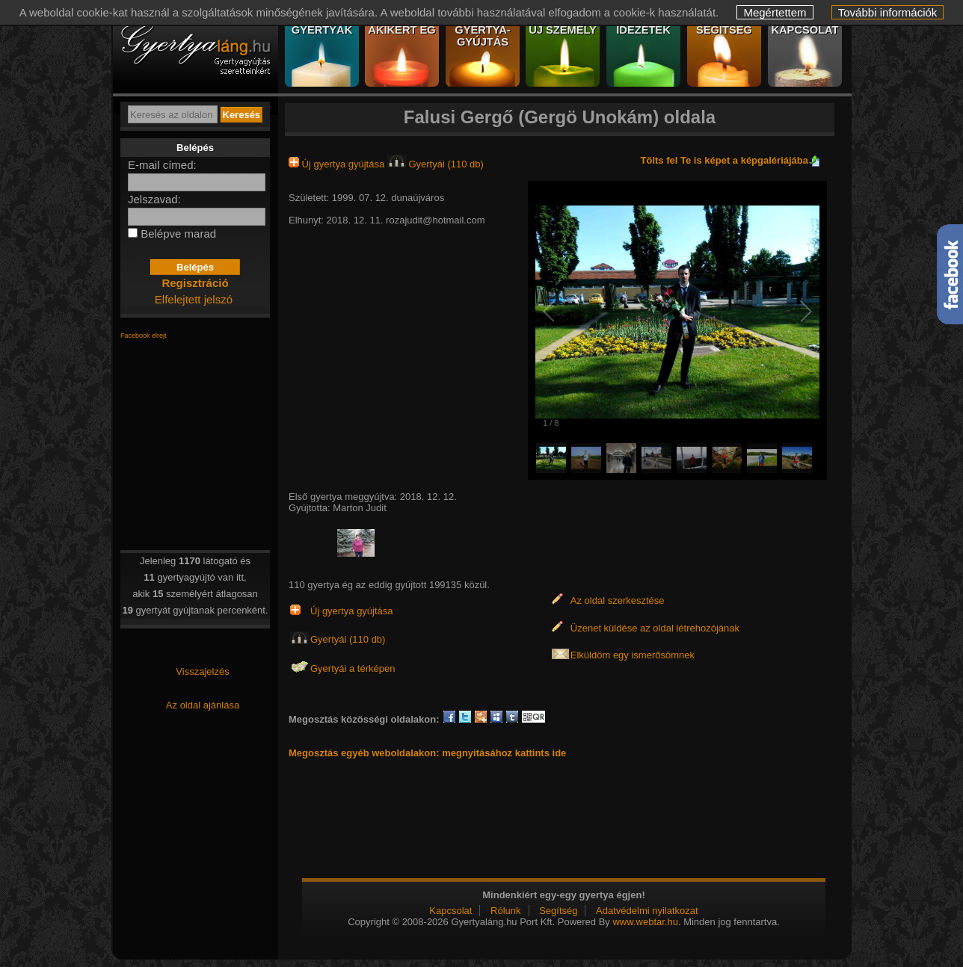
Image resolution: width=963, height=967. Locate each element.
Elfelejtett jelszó (194, 299)
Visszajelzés (202, 671)
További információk (888, 12)
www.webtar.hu (644, 921)
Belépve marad (178, 233)
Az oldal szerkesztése (617, 600)
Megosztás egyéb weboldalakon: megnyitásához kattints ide (427, 753)
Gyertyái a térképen (352, 668)
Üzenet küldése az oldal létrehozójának (654, 628)
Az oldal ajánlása (202, 705)
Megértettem (774, 12)
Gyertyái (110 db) (435, 164)
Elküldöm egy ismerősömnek (632, 655)
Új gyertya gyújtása (338, 164)
